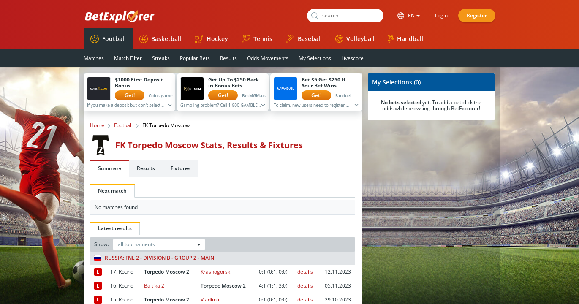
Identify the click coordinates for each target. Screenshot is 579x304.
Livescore (352, 58)
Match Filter (128, 58)
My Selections (315, 58)
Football (108, 39)
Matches (94, 58)
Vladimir (210, 299)
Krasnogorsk (215, 271)
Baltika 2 (154, 285)
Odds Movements (267, 58)
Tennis (257, 39)
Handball (405, 39)
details (305, 271)
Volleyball (355, 39)
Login (441, 15)
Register (477, 15)
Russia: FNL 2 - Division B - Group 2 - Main (154, 258)
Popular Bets (195, 58)
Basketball (160, 39)
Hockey (211, 39)
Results (228, 58)
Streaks (161, 58)
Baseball (304, 39)
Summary (109, 168)
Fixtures (180, 168)
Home (97, 125)
